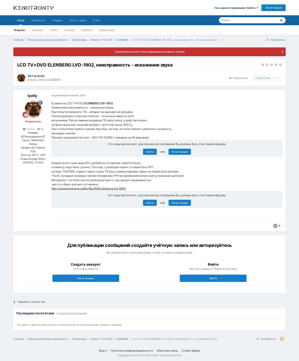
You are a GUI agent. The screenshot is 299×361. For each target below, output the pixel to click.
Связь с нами (77, 20)
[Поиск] (239, 20)
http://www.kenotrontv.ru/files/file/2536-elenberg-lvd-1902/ (88, 188)
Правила (86, 30)
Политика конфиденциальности (132, 350)
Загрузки (37, 30)
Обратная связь (167, 350)
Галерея (69, 30)
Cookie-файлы (191, 350)
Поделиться (238, 78)
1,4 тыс (29, 129)
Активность (38, 20)
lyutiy (41, 75)
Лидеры (57, 20)
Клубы (54, 30)
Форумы (19, 30)
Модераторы (107, 30)
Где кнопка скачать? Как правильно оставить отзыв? (149, 51)
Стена (96, 20)
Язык (103, 350)
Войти (150, 151)
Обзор (21, 22)
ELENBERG (54, 79)
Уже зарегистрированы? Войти (236, 7)
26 (40, 129)
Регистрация (273, 7)
